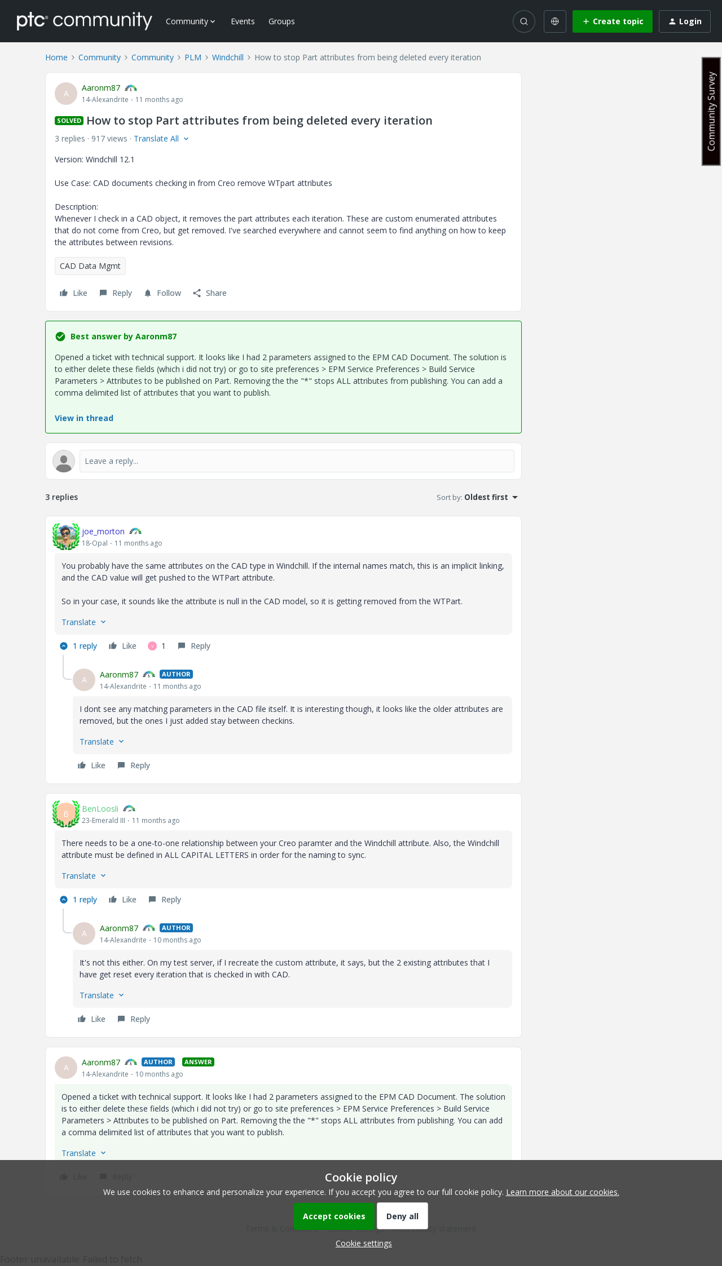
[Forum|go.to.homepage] (84, 21)
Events (243, 21)
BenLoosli (100, 808)
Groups (281, 21)
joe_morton (103, 531)
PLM (192, 57)
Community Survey (711, 111)
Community (99, 57)
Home (56, 57)
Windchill (228, 57)
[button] (613, 21)
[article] (283, 590)
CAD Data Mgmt (90, 265)
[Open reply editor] (283, 461)
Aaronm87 (101, 87)
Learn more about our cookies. (562, 1192)
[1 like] (157, 645)
